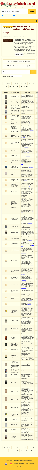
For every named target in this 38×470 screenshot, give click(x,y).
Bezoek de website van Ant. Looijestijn (19, 66)
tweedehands (7, 16)
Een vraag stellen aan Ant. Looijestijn (19, 61)
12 (25, 83)
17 (14, 86)
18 (17, 86)
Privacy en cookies (30, 463)
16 (10, 86)
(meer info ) (28, 123)
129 (27, 86)
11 (21, 83)
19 (21, 86)
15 (6, 86)
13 (29, 83)
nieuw (16, 16)
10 (17, 83)
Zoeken (32, 11)
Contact (19, 466)
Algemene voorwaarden (19, 463)
